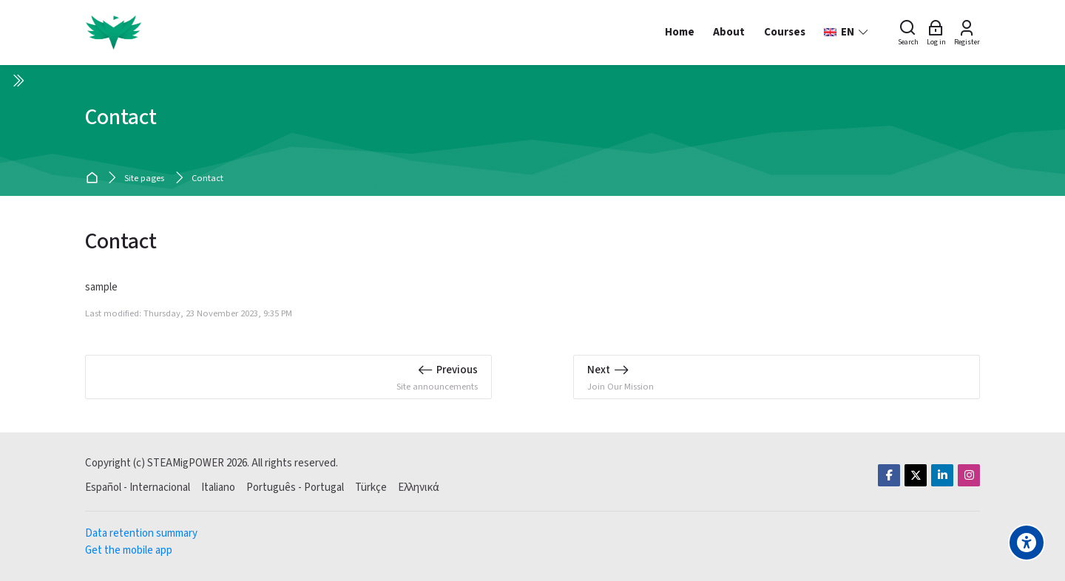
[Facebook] (889, 475)
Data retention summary (141, 533)
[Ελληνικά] (418, 487)
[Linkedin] (942, 475)
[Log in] (936, 32)
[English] (846, 32)
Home (94, 178)
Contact (207, 178)
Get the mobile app (128, 550)
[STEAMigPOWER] (113, 32)
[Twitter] (916, 475)
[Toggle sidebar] (18, 81)
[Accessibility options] (1026, 542)
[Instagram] (969, 475)
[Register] (967, 32)
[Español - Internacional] (137, 487)
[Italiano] (218, 487)
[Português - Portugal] (295, 487)
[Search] (908, 32)
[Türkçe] (371, 487)
